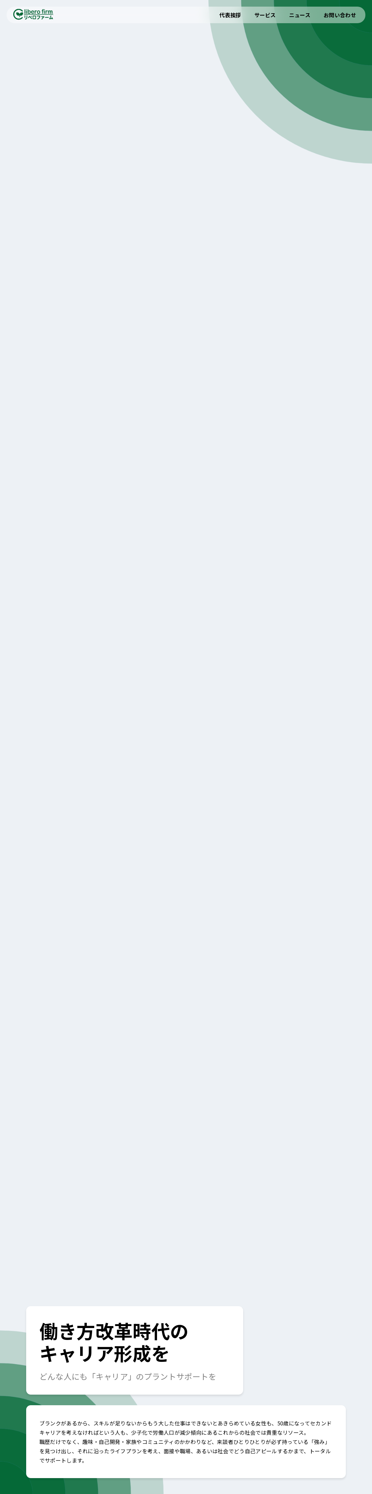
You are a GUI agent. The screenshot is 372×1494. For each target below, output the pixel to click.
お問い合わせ (340, 15)
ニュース (299, 15)
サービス (265, 15)
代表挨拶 (230, 15)
